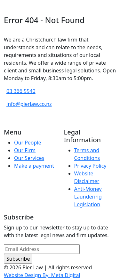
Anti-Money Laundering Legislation (88, 196)
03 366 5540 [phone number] (21, 91)
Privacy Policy (90, 165)
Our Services (29, 158)
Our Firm (25, 150)
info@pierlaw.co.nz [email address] (29, 103)
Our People (27, 142)
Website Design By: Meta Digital (42, 275)
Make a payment (34, 165)
